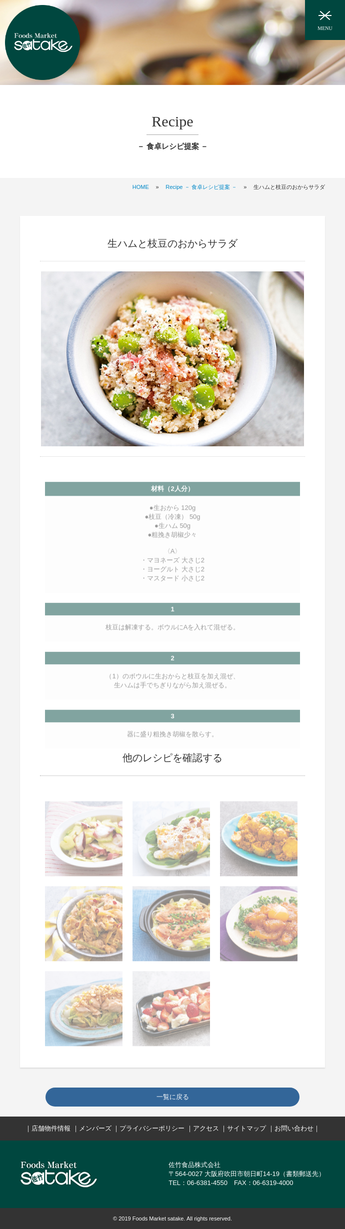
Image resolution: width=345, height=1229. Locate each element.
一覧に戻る (172, 1097)
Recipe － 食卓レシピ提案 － (201, 187)
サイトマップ (246, 1128)
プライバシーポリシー (152, 1128)
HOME (140, 187)
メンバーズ (95, 1128)
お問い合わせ (294, 1128)
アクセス (206, 1128)
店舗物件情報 (51, 1128)
